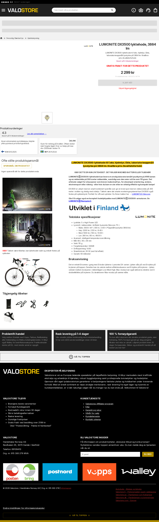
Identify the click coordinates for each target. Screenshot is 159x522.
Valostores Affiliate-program (99, 404)
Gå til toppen (79, 357)
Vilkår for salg (92, 413)
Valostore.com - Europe (126, 500)
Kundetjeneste (92, 416)
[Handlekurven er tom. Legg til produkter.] (155, 10)
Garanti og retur (93, 410)
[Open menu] (3, 10)
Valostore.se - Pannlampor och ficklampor (134, 495)
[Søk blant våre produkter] (82, 10)
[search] (112, 10)
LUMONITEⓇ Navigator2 (80, 201)
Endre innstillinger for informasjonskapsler (24, 508)
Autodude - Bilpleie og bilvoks (129, 489)
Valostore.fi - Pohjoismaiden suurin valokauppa (136, 492)
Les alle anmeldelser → (37, 134)
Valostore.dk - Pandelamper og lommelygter (135, 497)
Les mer (72, 140)
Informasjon (66, 488)
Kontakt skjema (93, 419)
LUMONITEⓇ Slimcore (141, 194)
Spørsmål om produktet (16, 166)
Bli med (148, 454)
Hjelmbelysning (33, 38)
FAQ (87, 407)
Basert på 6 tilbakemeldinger (128, 61)
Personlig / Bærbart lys (15, 38)
